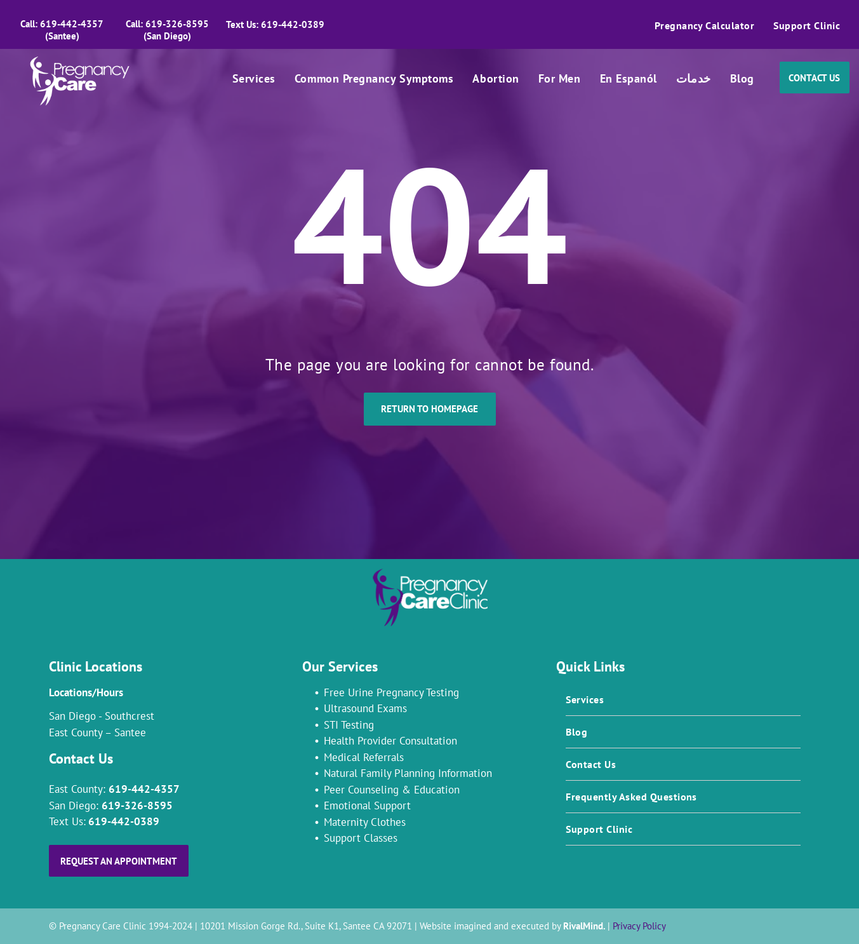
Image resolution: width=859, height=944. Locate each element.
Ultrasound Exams (365, 708)
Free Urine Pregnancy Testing (391, 692)
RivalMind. (584, 926)
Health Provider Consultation (390, 741)
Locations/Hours (86, 692)
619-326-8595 (137, 806)
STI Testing (349, 725)
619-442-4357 (144, 789)
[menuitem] (704, 25)
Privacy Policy (639, 926)
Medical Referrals (364, 757)
